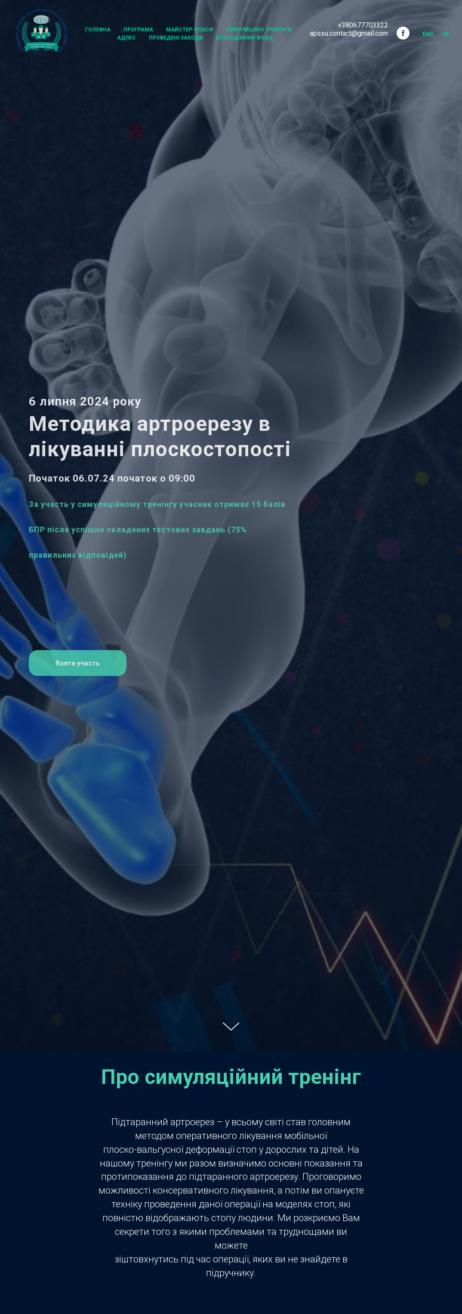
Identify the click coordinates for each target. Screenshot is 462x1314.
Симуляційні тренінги (259, 30)
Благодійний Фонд (244, 38)
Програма (138, 30)
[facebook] (403, 33)
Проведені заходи (176, 38)
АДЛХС (126, 38)
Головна (98, 30)
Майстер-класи (189, 30)
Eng (427, 34)
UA (445, 34)
